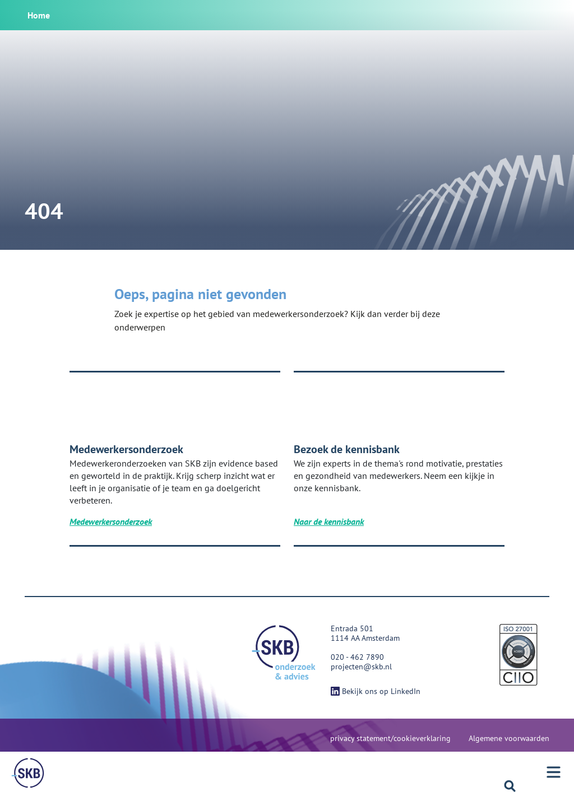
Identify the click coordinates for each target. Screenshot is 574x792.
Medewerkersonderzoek (111, 521)
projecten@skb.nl (361, 666)
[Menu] (28, 773)
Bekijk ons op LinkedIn (375, 691)
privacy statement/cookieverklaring (390, 738)
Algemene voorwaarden (509, 738)
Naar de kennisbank (329, 521)
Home (38, 15)
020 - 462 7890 (357, 657)
